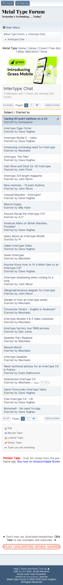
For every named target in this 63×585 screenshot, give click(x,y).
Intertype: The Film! (16, 156)
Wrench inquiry (13, 204)
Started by (23, 112)
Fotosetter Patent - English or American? (29, 309)
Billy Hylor (24, 207)
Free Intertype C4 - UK (18, 399)
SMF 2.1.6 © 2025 (22, 571)
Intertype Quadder (15, 356)
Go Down (8, 105)
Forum (43, 48)
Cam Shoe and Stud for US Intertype (27, 166)
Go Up (6, 418)
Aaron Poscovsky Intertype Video (25, 389)
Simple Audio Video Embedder (31, 574)
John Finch (25, 169)
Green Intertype (14, 255)
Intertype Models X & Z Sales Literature (28, 318)
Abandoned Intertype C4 (19, 379)
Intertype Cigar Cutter (17, 128)
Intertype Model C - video (20, 137)
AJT (21, 217)
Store (43, 51)
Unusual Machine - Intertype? (22, 194)
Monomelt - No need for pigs (22, 408)
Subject (8, 112)
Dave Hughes (26, 131)
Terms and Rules (29, 568)
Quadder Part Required (18, 337)
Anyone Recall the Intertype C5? (24, 213)
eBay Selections (28, 51)
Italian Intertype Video (18, 245)
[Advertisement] (31, 499)
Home (22, 48)
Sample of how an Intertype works (25, 299)
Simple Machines (41, 571)
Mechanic (24, 150)
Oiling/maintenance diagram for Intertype (29, 290)
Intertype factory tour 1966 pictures (26, 328)
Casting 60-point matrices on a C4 (25, 118)
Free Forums (32, 577)
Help (16, 568)
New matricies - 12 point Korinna (24, 185)
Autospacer (25, 122)
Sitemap (44, 576)
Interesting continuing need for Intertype (29, 147)
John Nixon (25, 179)
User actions (52, 105)
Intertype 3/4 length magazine (23, 175)
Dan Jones (25, 331)
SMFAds (19, 577)
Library (32, 48)
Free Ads (54, 48)
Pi (19, 239)
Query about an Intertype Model (24, 236)
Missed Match (13, 347)
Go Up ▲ (45, 568)
